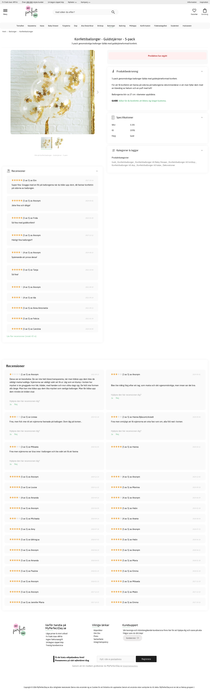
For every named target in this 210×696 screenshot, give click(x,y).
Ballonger (111, 26)
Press (96, 636)
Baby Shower (53, 26)
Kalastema (32, 26)
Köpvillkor (98, 630)
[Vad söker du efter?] (85, 12)
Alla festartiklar (87, 26)
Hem (4, 31)
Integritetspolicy (101, 642)
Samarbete (98, 639)
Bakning (122, 26)
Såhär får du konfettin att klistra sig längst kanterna (142, 100)
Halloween (187, 26)
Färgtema (66, 26)
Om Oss (97, 633)
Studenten (175, 26)
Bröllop (100, 26)
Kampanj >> (85, 2)
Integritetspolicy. (130, 666)
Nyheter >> (72, 2)
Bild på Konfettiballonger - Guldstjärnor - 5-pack (51, 155)
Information (192, 2)
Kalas (42, 26)
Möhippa (132, 26)
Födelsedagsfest (160, 26)
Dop (75, 26)
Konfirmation (145, 26)
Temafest (20, 26)
